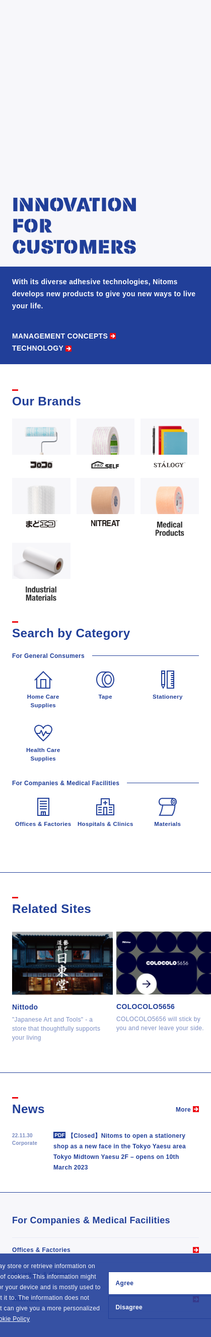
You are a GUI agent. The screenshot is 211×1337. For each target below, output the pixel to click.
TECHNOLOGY (37, 348)
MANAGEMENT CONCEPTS (60, 336)
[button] (33, 1319)
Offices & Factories (41, 1250)
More (183, 1109)
